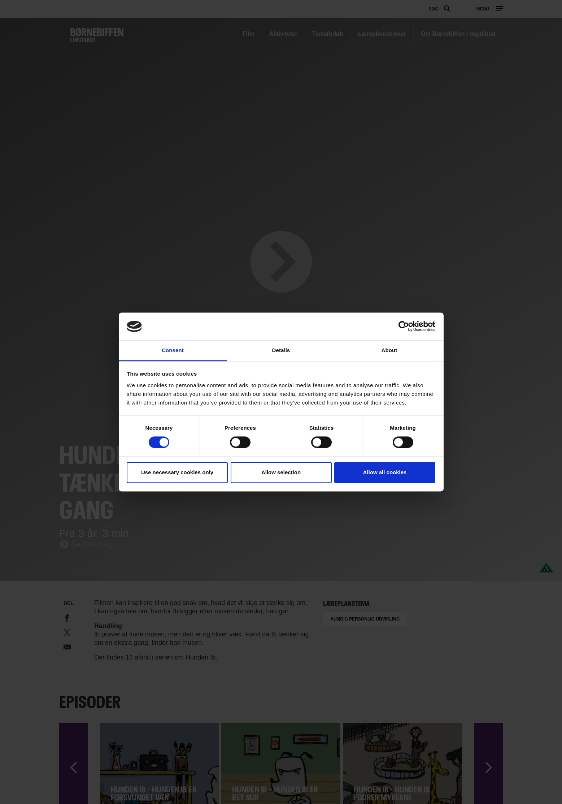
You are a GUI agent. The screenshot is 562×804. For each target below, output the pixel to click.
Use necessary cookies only (177, 472)
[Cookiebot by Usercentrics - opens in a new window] (403, 326)
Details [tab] (281, 350)
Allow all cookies (385, 472)
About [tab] (389, 350)
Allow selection (281, 472)
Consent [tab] (173, 350)
